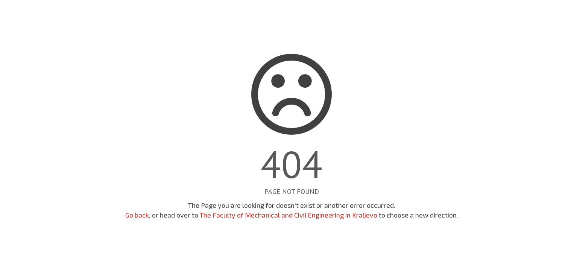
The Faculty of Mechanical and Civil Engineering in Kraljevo (288, 215)
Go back (137, 215)
